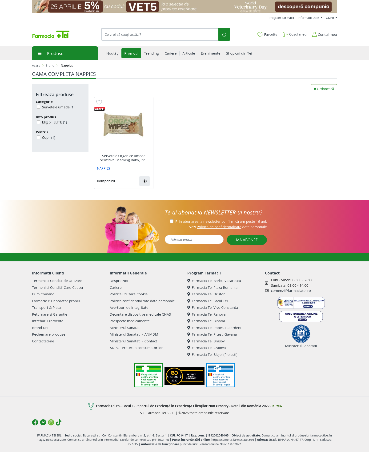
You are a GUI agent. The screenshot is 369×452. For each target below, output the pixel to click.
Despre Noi (119, 280)
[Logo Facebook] (35, 422)
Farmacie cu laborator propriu (56, 300)
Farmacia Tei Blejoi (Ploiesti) (212, 354)
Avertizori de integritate (129, 307)
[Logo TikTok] (58, 422)
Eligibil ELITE (54, 122)
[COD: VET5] (184, 6)
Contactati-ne (43, 341)
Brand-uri (40, 327)
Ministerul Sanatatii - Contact (133, 341)
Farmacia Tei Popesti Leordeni (214, 327)
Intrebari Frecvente (47, 320)
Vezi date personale (228, 226)
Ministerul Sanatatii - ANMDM (134, 334)
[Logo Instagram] (51, 422)
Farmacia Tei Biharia (206, 320)
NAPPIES (103, 168)
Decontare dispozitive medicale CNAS (140, 314)
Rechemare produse (48, 334)
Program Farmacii (281, 18)
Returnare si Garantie (49, 314)
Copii (48, 137)
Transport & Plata (46, 307)
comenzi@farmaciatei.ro (291, 290)
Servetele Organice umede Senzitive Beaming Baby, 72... (124, 158)
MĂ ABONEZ (247, 239)
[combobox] (159, 34)
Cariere (116, 287)
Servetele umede (58, 107)
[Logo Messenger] (43, 422)
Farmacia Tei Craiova (206, 347)
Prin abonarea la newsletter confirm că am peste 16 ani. (221, 221)
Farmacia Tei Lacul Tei (207, 300)
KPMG (277, 406)
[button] (144, 181)
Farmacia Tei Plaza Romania (212, 287)
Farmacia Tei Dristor (206, 294)
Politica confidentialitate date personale (142, 300)
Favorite (267, 34)
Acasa (36, 65)
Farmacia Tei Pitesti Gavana (212, 334)
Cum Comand (43, 294)
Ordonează (324, 89)
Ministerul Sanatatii (125, 327)
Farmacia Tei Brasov (206, 341)
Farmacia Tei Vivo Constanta (212, 307)
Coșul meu (295, 33)
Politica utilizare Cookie (129, 294)
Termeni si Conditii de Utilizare (57, 280)
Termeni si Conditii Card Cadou (57, 287)
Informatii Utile (309, 18)
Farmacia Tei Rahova (206, 314)
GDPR (330, 18)
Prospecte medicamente (130, 320)
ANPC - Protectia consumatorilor (136, 347)
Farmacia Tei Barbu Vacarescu (214, 280)
